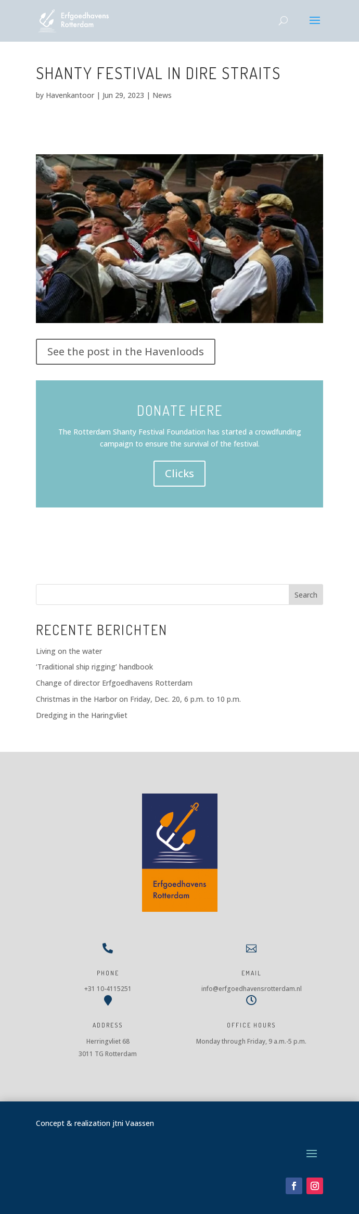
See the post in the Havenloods (125, 351)
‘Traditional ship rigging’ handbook (94, 667)
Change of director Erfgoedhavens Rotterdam (114, 683)
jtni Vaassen (133, 1123)
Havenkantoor (70, 95)
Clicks (179, 473)
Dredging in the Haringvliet (81, 715)
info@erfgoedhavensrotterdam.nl (251, 988)
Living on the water (69, 651)
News (162, 95)
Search (305, 595)
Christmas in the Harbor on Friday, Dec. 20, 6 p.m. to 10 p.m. (138, 699)
